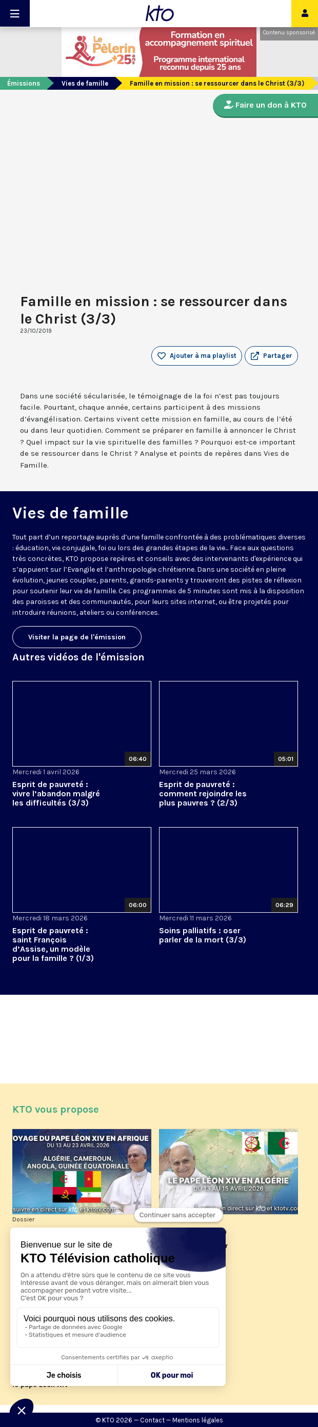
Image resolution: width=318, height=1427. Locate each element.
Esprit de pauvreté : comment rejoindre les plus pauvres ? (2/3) (203, 793)
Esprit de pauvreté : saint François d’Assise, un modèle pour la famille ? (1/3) (53, 944)
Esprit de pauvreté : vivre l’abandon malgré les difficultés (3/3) (56, 793)
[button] (271, 356)
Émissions (23, 83)
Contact (152, 1420)
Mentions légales (197, 1420)
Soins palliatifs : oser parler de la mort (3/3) (202, 935)
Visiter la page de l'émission (77, 637)
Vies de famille (85, 83)
